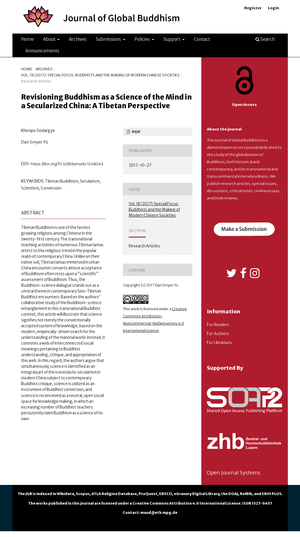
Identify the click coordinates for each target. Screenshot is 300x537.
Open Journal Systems (233, 472)
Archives (77, 39)
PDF (135, 131)
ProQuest (148, 494)
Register (253, 7)
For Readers (218, 324)
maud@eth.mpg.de (158, 512)
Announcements (42, 51)
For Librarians (219, 342)
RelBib (246, 494)
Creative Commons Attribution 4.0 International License (186, 503)
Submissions (109, 39)
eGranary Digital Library (196, 494)
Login (273, 7)
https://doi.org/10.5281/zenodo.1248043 (66, 163)
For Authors (218, 333)
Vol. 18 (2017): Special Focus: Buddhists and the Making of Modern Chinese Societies (100, 75)
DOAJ (233, 494)
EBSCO (165, 494)
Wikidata (65, 494)
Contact (202, 39)
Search (265, 39)
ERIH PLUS (271, 494)
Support (172, 39)
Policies (143, 39)
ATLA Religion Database (114, 494)
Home (27, 39)
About (49, 39)
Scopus (83, 494)
